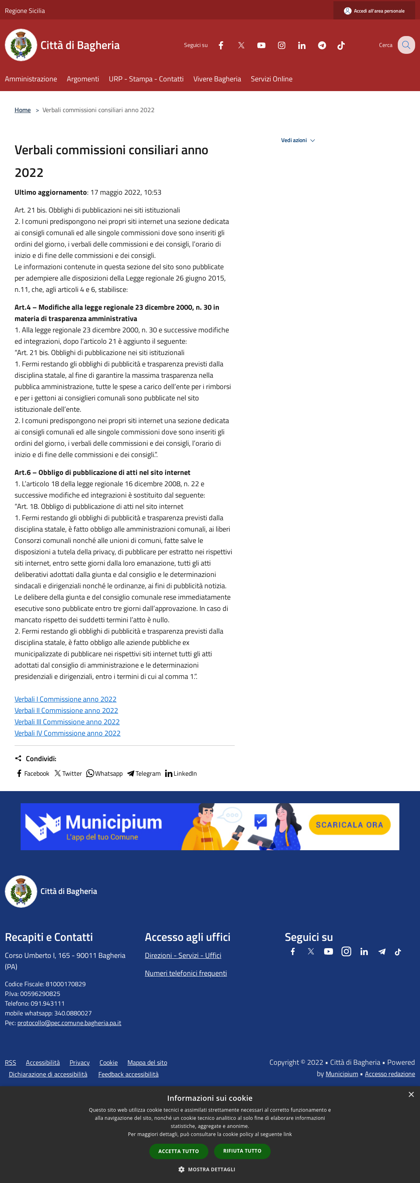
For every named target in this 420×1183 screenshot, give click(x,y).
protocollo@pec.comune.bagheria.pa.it (69, 1023)
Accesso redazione (390, 1074)
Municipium (342, 1074)
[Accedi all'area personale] (374, 10)
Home (23, 110)
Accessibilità (43, 1062)
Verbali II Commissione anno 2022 (66, 710)
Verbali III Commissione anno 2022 (67, 721)
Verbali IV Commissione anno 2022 (68, 733)
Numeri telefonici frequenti (186, 973)
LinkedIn (180, 773)
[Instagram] (275, 44)
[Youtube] (255, 44)
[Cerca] (405, 45)
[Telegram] (316, 44)
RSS (10, 1062)
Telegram (143, 773)
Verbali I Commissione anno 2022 (66, 699)
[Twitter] (235, 44)
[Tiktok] (335, 44)
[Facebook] (214, 44)
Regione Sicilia (25, 10)
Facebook (32, 773)
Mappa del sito (147, 1062)
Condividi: (35, 758)
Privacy (80, 1062)
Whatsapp (104, 773)
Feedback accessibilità (128, 1074)
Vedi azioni (299, 140)
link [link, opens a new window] (288, 1134)
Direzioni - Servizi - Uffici (183, 955)
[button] (210, 1169)
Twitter (67, 773)
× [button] (411, 1095)
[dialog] (210, 1134)
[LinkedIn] (295, 44)
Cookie (109, 1062)
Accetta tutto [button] (179, 1151)
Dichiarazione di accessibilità (48, 1074)
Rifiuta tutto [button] (242, 1150)
